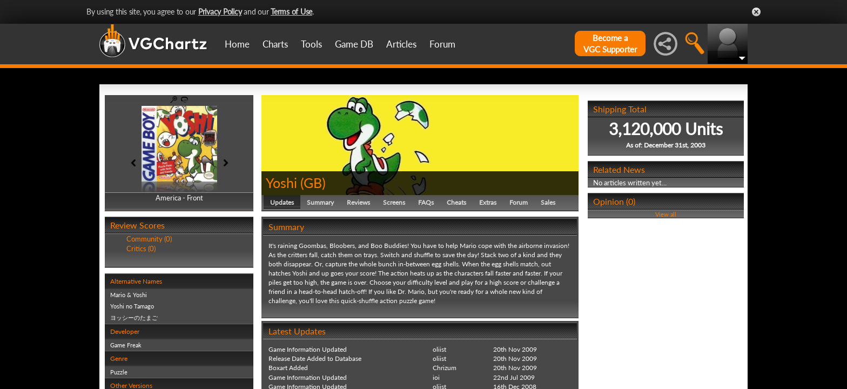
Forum (442, 44)
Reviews (358, 202)
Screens (394, 202)
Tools (311, 44)
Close (756, 12)
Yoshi (281, 183)
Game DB (354, 44)
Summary (320, 202)
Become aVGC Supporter (610, 43)
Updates (282, 202)
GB (313, 183)
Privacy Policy (220, 11)
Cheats (456, 202)
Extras (487, 202)
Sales (548, 202)
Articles (401, 44)
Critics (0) (141, 248)
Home (237, 44)
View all (665, 214)
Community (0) (149, 238)
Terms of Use (291, 11)
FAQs (426, 202)
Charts (275, 44)
